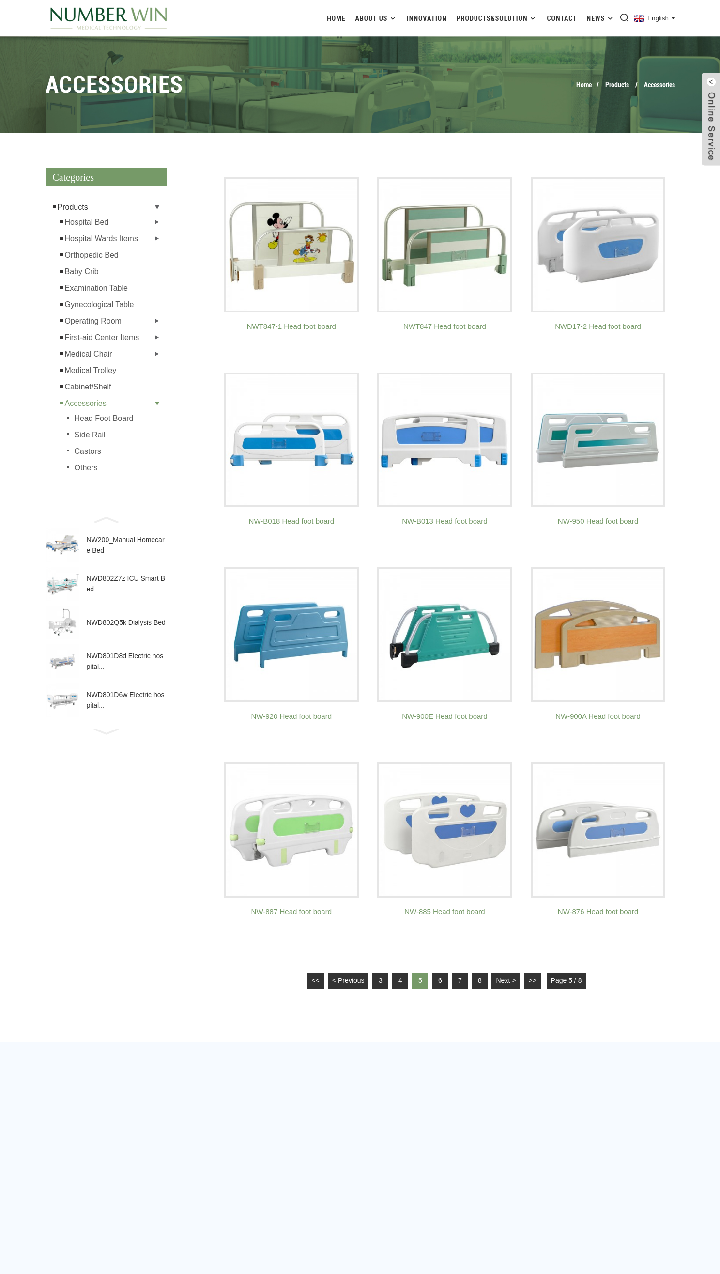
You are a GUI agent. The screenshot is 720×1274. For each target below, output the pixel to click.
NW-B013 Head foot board (445, 521)
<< (316, 980)
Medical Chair (88, 354)
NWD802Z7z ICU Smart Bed (126, 584)
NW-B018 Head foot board (292, 521)
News (601, 18)
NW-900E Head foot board (445, 716)
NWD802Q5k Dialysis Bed (126, 622)
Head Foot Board (104, 418)
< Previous (348, 980)
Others (86, 468)
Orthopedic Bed (92, 255)
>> (532, 980)
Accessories (659, 85)
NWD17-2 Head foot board (598, 326)
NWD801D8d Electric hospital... (125, 661)
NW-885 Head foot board (444, 911)
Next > (506, 980)
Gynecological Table (99, 304)
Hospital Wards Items (101, 238)
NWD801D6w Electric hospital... (126, 700)
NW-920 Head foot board (291, 716)
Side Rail (90, 435)
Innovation (427, 18)
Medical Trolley (91, 370)
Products (617, 85)
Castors (88, 451)
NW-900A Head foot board (598, 716)
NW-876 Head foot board (598, 911)
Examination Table (96, 288)
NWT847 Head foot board (444, 326)
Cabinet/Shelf (88, 387)
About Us (376, 18)
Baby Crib (82, 271)
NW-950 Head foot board (598, 521)
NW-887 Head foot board (291, 911)
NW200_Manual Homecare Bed (126, 545)
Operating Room (93, 321)
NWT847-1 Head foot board (291, 326)
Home (336, 18)
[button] (106, 519)
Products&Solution (497, 18)
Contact (562, 18)
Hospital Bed (87, 222)
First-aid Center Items (102, 337)
